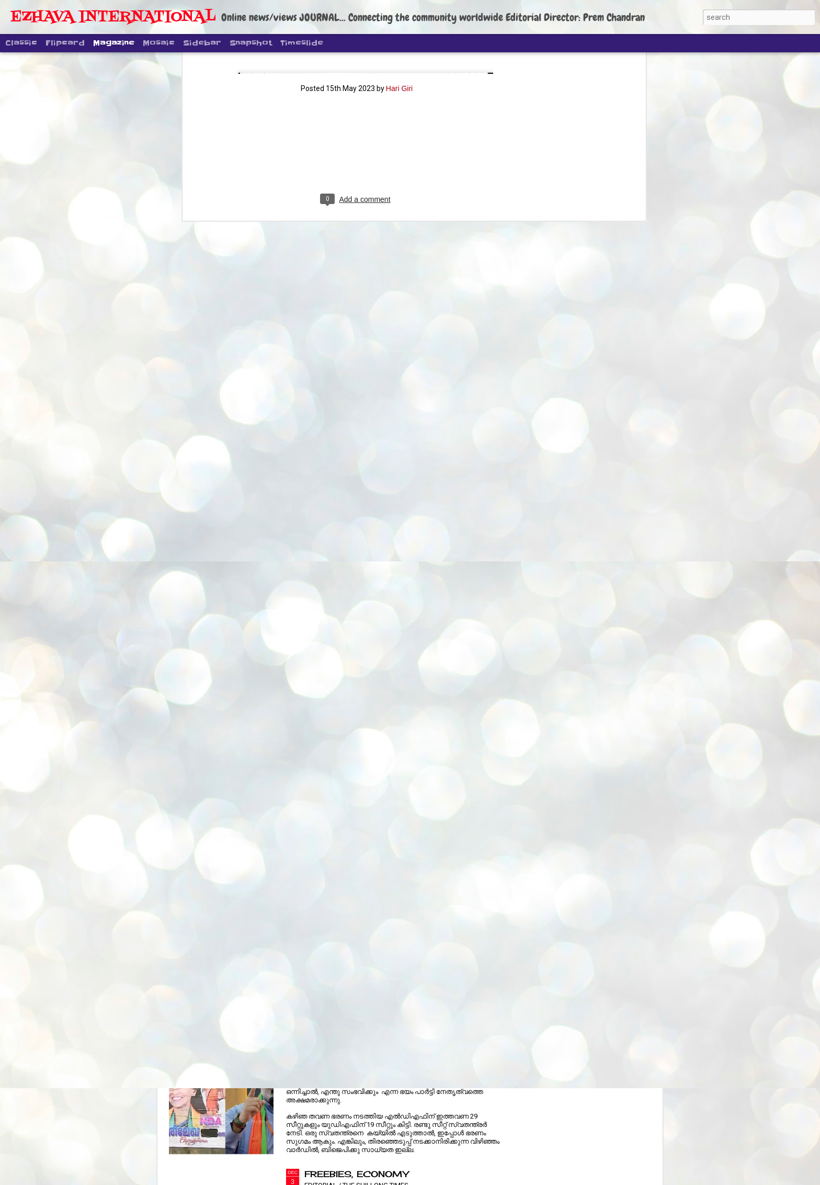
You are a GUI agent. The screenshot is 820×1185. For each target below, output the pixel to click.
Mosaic (159, 43)
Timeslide (301, 43)
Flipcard (65, 43)
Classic (21, 43)
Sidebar (202, 43)
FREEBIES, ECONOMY (356, 1174)
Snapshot (251, 43)
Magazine (113, 43)
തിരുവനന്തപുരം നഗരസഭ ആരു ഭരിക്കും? (388, 1055)
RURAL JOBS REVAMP (358, 936)
